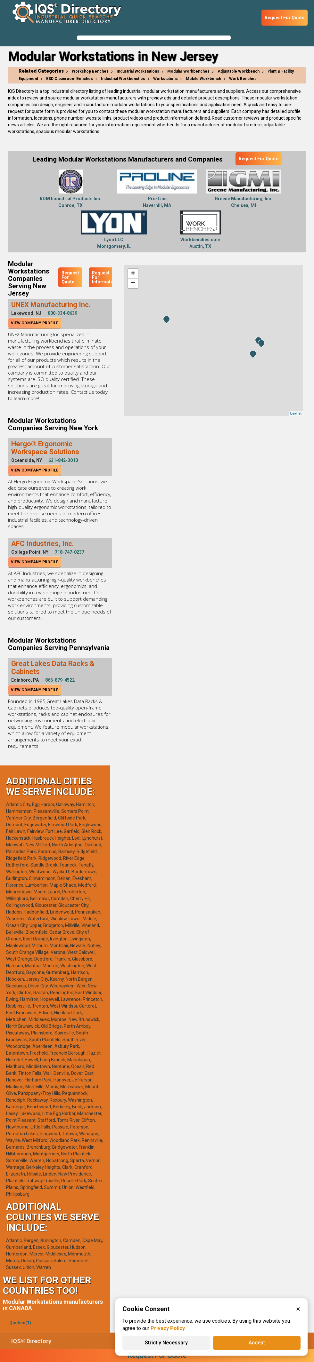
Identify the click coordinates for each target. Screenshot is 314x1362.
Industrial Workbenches (123, 78)
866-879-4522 (60, 680)
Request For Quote (284, 17)
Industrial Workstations (138, 71)
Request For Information (104, 277)
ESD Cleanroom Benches (69, 78)
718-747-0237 (69, 552)
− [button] (133, 283)
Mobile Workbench (203, 78)
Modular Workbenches (188, 71)
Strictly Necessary (166, 1343)
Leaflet (296, 413)
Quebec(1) (20, 1322)
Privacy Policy (168, 1328)
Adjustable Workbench (239, 71)
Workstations (165, 78)
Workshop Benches (90, 71)
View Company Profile (34, 323)
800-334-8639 (62, 313)
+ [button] (133, 274)
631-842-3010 (63, 460)
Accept (257, 1343)
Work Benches (243, 78)
